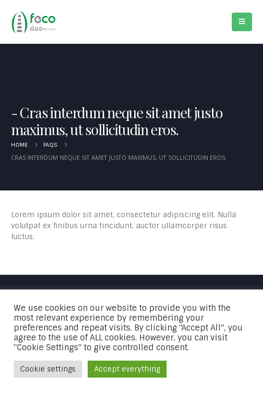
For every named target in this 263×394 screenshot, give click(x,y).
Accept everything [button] (127, 369)
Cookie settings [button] (48, 369)
